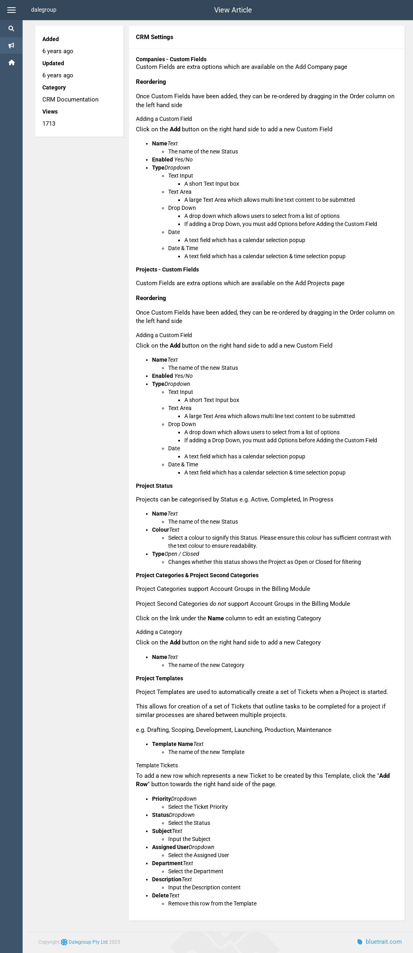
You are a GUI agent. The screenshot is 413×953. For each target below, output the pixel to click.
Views (50, 111)
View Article (233, 10)
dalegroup (43, 9)
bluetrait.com (378, 941)
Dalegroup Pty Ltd (85, 942)
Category (54, 87)
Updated (53, 63)
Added (50, 39)
